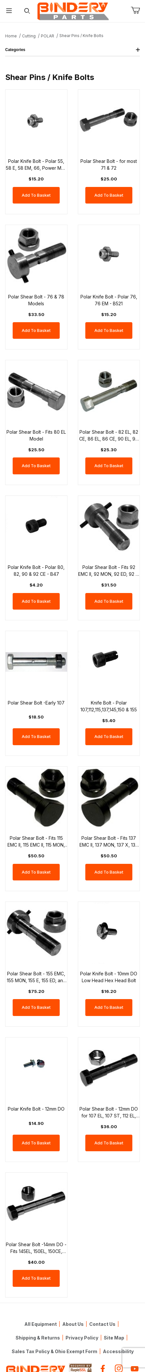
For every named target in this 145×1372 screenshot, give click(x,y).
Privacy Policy (82, 1337)
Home (11, 35)
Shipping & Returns (38, 1337)
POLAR (47, 35)
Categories (72, 49)
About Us (73, 1324)
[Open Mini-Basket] (138, 10)
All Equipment (40, 1324)
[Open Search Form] (27, 11)
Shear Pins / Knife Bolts (81, 35)
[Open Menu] (9, 11)
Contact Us (102, 1324)
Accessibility (118, 1351)
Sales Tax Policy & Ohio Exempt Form (54, 1351)
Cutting (29, 35)
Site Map (114, 1337)
